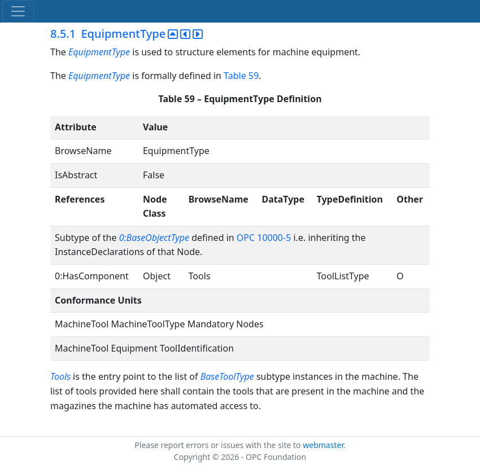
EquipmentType (99, 52)
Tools (60, 376)
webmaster (323, 445)
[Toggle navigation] (18, 11)
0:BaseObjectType (154, 237)
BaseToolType (227, 376)
